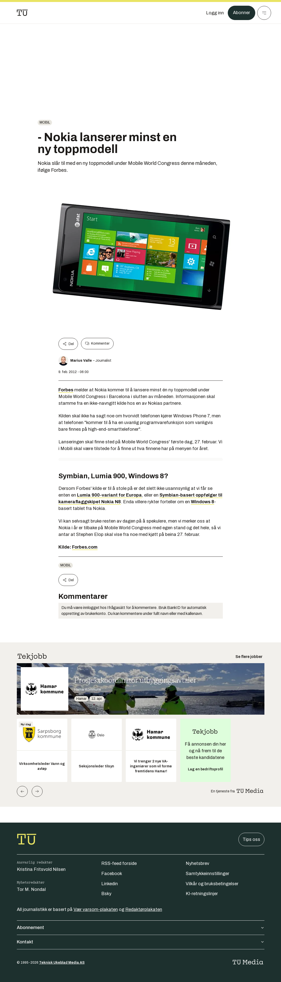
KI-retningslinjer (202, 893)
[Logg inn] (215, 12)
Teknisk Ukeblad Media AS (62, 962)
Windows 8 (202, 501)
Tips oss (251, 839)
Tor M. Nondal (31, 889)
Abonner (241, 12)
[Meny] (264, 13)
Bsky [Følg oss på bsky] (106, 893)
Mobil (45, 122)
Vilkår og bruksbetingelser (212, 883)
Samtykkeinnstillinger (207, 873)
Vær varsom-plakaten (96, 909)
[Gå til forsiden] (22, 13)
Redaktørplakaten (143, 909)
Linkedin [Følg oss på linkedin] (109, 883)
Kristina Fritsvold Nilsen (41, 869)
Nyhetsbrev (197, 863)
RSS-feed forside (119, 863)
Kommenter (97, 344)
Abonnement (140, 927)
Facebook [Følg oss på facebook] (111, 873)
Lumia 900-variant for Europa (109, 495)
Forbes (65, 389)
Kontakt (140, 941)
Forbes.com (85, 547)
